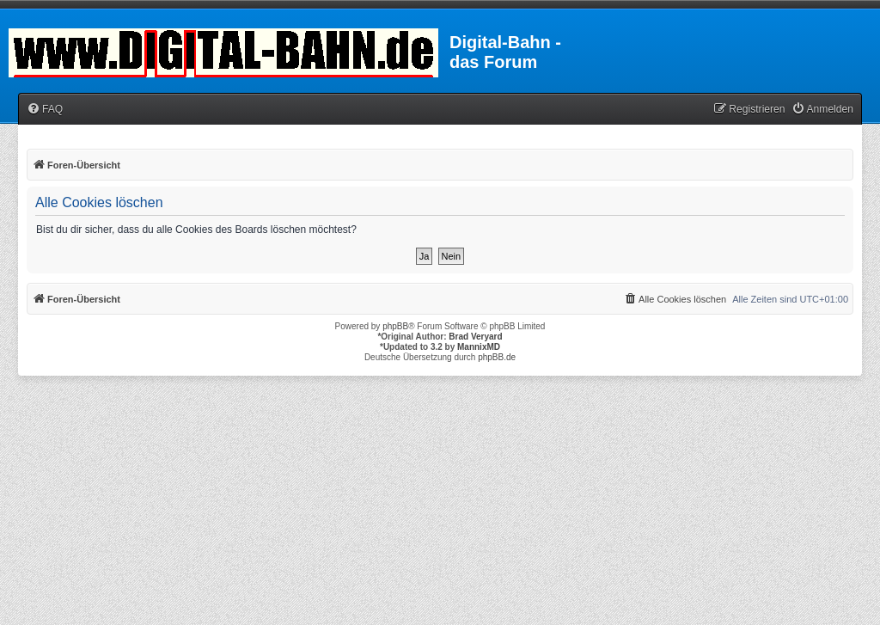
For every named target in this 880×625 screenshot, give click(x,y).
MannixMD (478, 347)
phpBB (395, 326)
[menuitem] (45, 109)
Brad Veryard (475, 336)
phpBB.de (497, 357)
